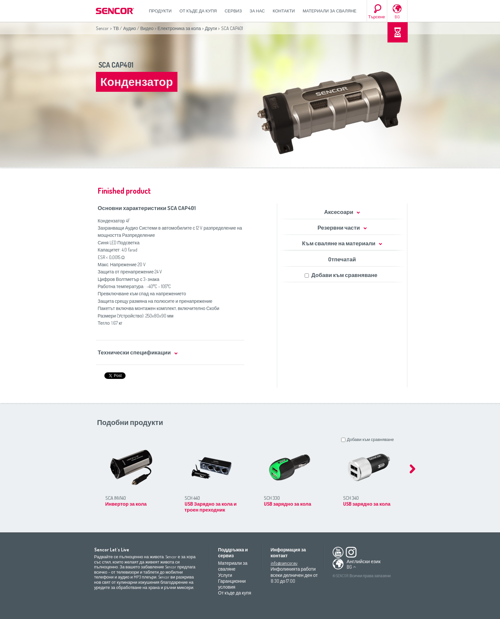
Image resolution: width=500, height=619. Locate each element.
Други (211, 28)
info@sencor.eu (284, 563)
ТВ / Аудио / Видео (133, 28)
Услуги (225, 575)
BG (397, 16)
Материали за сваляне (329, 10)
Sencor (102, 28)
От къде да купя (198, 10)
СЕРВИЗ (233, 10)
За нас (257, 10)
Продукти (160, 10)
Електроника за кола (179, 28)
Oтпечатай (342, 259)
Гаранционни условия (232, 584)
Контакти (284, 10)
